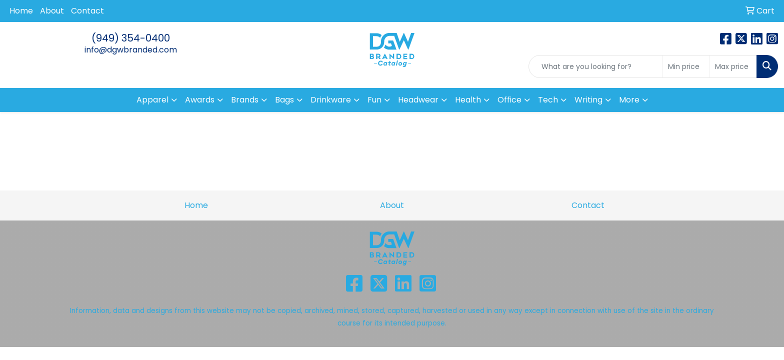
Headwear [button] (418, 100)
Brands (244, 100)
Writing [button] (588, 100)
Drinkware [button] (330, 100)
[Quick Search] (595, 66)
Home (21, 10)
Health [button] (468, 100)
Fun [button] (375, 100)
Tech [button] (548, 100)
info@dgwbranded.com (130, 50)
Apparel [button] (152, 100)
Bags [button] (284, 100)
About (52, 10)
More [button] (629, 100)
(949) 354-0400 (131, 38)
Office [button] (510, 100)
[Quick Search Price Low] (686, 66)
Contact (87, 10)
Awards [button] (199, 100)
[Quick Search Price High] (733, 66)
